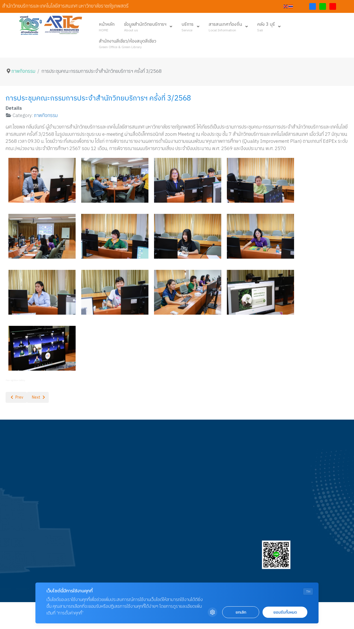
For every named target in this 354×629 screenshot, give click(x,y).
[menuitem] (106, 26)
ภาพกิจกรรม (46, 116)
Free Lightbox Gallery (15, 380)
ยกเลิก (241, 612)
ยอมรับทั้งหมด (285, 612)
